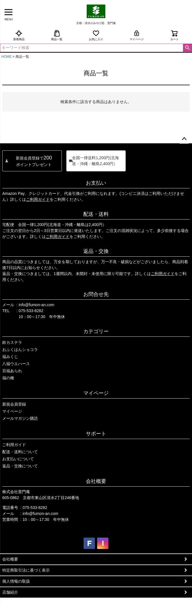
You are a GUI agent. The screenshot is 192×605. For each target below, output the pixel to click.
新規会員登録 (14, 404)
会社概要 (96, 481)
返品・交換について (20, 466)
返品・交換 (96, 251)
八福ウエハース (16, 363)
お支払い (96, 183)
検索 (187, 48)
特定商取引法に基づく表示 (26, 570)
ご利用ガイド (38, 199)
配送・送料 (96, 214)
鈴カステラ (12, 342)
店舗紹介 (10, 592)
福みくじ (10, 356)
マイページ (137, 35)
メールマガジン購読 (20, 418)
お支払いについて (18, 459)
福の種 (8, 378)
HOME (6, 57)
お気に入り (96, 35)
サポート (96, 433)
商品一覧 (56, 35)
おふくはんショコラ (20, 349)
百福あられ (12, 370)
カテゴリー (96, 331)
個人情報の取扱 (16, 581)
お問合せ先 (96, 294)
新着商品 (19, 35)
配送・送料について (20, 452)
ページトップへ (184, 139)
